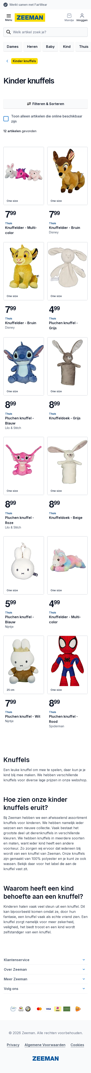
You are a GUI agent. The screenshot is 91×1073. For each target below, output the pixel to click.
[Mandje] (69, 17)
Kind (67, 46)
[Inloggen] (82, 17)
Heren (32, 46)
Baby (50, 46)
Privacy (13, 1045)
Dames (13, 46)
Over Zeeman (45, 969)
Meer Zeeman (45, 979)
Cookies (77, 1045)
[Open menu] (8, 17)
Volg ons (45, 989)
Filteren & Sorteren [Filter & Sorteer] (45, 104)
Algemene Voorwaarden (45, 1045)
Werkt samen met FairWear (28, 4)
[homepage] (30, 17)
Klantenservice (45, 960)
